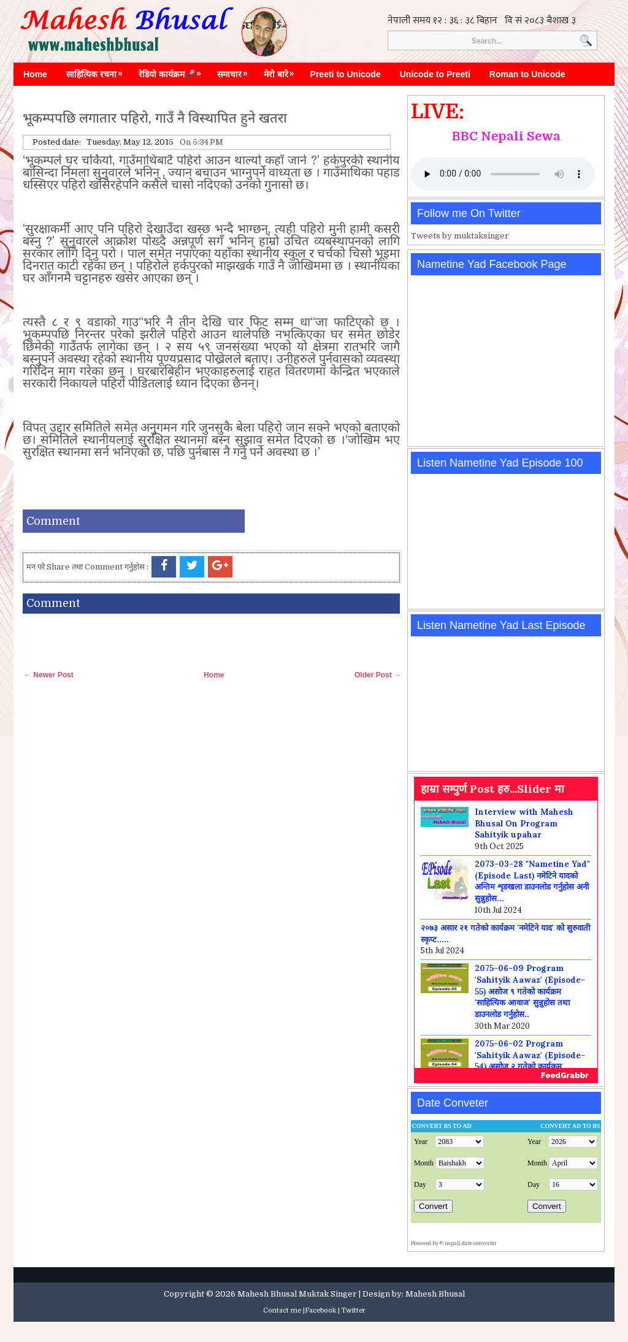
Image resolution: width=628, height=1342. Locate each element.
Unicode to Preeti (435, 74)
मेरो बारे (282, 71)
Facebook (320, 1310)
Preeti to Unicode (345, 74)
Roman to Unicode (527, 74)
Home (35, 74)
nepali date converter (471, 1243)
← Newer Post (49, 675)
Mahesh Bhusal (435, 1293)
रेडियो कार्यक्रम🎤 (173, 71)
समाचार (235, 71)
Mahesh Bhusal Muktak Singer (297, 1293)
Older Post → (377, 675)
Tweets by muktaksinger (460, 235)
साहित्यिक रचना (97, 71)
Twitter (354, 1310)
